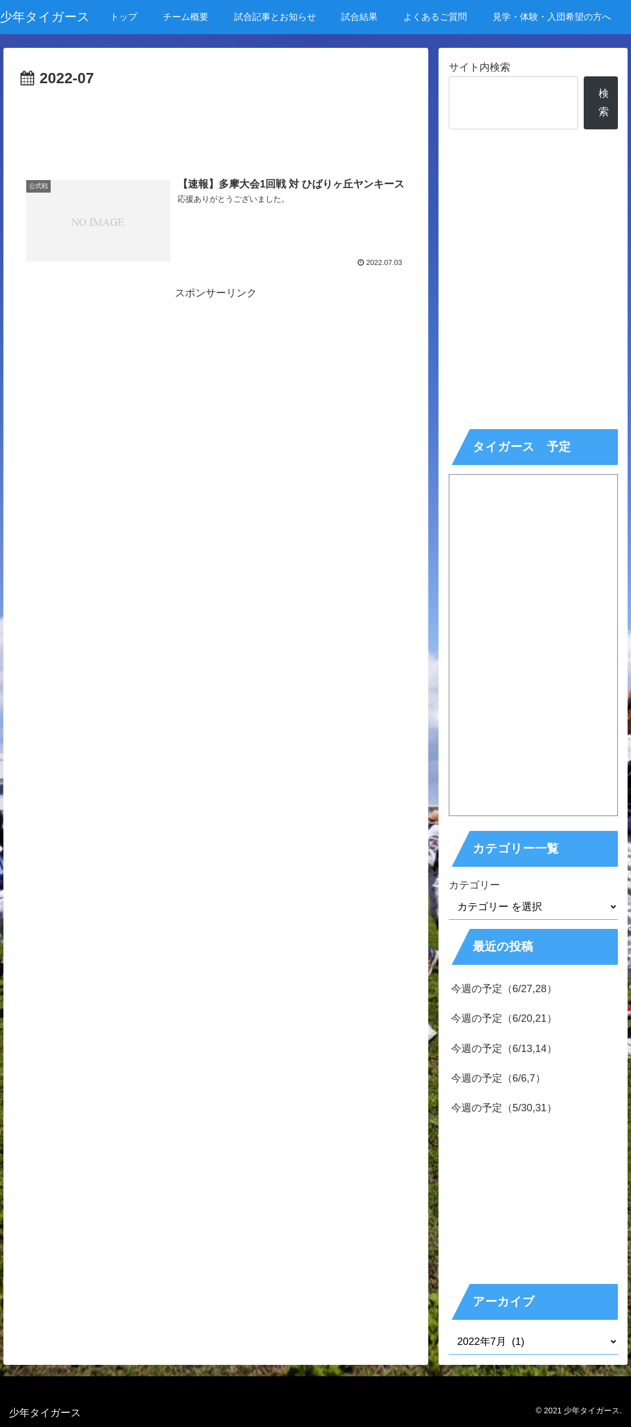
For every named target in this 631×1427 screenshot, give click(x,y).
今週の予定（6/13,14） (504, 1048)
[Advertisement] (216, 125)
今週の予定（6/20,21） (504, 1018)
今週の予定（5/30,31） (504, 1108)
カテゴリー (474, 885)
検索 (604, 102)
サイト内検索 (479, 67)
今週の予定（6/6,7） (498, 1078)
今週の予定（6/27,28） (504, 988)
